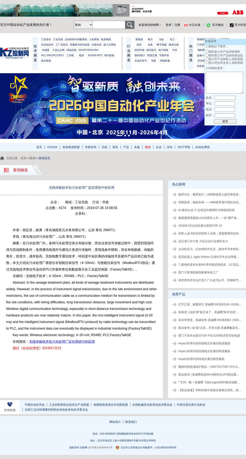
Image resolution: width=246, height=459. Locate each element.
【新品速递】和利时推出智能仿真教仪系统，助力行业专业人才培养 (210, 390)
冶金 (161, 39)
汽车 (174, 50)
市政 (153, 60)
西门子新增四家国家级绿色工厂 (198, 272)
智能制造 (202, 39)
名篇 (137, 147)
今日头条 (192, 25)
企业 (159, 147)
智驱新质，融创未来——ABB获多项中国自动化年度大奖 (210, 202)
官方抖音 (238, 25)
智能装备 (165, 60)
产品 (126, 147)
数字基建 (162, 44)
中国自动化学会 (35, 404)
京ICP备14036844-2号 (100, 447)
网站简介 (115, 422)
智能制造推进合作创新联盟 (110, 404)
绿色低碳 (202, 66)
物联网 (201, 50)
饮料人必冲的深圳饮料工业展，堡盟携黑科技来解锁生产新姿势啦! (210, 233)
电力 (150, 39)
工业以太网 (58, 50)
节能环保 (164, 55)
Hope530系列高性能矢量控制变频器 (201, 359)
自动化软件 (47, 44)
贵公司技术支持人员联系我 (225, 62)
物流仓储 (174, 44)
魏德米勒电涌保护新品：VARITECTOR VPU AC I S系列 (210, 366)
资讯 (115, 147)
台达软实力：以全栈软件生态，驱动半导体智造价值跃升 (210, 249)
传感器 (45, 50)
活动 (169, 147)
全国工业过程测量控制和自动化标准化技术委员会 (56, 409)
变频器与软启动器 (80, 44)
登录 (168, 24)
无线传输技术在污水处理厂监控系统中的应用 (62, 341)
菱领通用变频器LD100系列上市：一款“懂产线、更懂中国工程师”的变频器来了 (210, 217)
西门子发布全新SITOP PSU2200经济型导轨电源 (209, 335)
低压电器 (46, 60)
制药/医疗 (140, 55)
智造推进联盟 (71, 147)
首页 (39, 147)
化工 (172, 39)
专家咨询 (90, 147)
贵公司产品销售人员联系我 (225, 59)
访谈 (104, 147)
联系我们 (131, 422)
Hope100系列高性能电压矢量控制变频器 (204, 343)
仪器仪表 (96, 44)
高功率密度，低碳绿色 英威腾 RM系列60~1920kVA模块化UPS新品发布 (210, 320)
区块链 (201, 60)
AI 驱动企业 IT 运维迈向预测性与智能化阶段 (206, 210)
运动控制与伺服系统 (76, 39)
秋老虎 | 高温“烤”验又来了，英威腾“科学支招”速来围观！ (210, 312)
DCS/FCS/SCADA (88, 50)
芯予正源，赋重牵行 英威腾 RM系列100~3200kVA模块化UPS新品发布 (210, 304)
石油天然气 (141, 60)
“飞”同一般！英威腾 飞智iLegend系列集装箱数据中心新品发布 (210, 382)
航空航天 (151, 50)
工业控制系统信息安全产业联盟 (69, 404)
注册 (177, 24)
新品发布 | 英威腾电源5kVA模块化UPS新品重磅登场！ (210, 374)
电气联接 (109, 55)
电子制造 (163, 50)
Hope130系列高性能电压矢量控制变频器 (204, 351)
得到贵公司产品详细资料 (224, 51)
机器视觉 (106, 39)
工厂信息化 (62, 44)
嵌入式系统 (110, 44)
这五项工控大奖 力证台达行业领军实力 (203, 241)
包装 (150, 44)
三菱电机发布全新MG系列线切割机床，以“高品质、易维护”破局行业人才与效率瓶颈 (210, 264)
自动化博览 (202, 147)
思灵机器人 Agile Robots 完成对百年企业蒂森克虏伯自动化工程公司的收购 (210, 256)
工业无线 (58, 39)
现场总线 (71, 50)
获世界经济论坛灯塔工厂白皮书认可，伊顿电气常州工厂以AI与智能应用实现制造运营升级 (210, 280)
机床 (139, 44)
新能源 (139, 39)
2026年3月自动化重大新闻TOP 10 (200, 225)
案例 (148, 147)
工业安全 (46, 39)
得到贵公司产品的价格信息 (225, 55)
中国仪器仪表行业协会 (191, 404)
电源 (81, 55)
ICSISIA (52, 147)
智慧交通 (152, 55)
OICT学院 (184, 147)
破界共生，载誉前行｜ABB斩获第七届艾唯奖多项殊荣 (210, 194)
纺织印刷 (140, 50)
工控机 (70, 55)
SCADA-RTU (95, 55)
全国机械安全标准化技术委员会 (152, 404)
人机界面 (94, 39)
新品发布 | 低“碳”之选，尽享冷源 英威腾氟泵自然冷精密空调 (210, 327)
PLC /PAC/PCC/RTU (52, 55)
